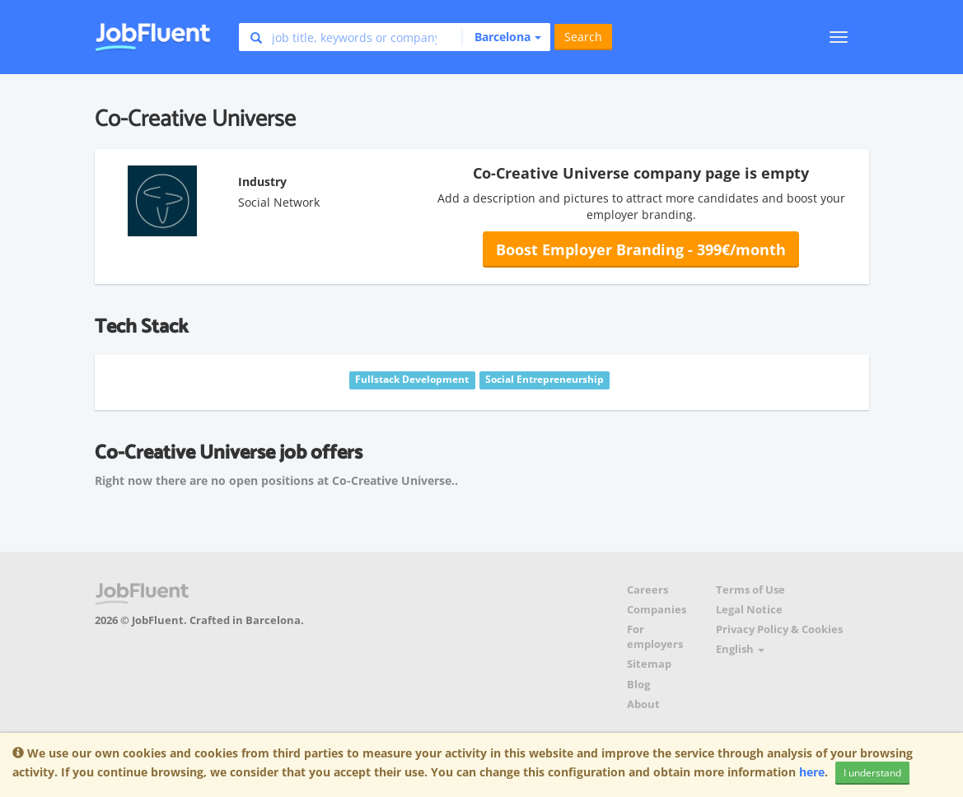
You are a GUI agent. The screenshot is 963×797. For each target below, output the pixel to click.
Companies (656, 610)
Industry (262, 181)
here (812, 772)
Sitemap (649, 664)
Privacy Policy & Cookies (779, 629)
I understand (872, 773)
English (740, 649)
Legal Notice (749, 610)
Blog (638, 685)
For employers (655, 636)
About (643, 704)
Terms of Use (750, 590)
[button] (501, 37)
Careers (647, 590)
